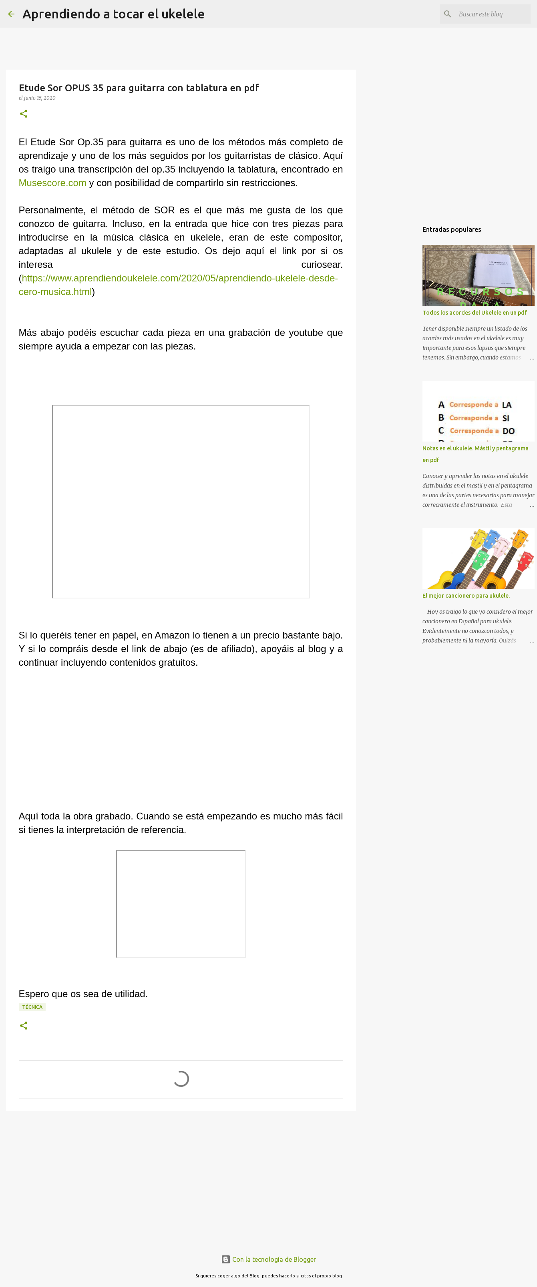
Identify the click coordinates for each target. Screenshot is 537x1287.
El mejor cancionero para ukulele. (466, 595)
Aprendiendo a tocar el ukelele (113, 13)
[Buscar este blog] (488, 14)
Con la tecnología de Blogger (268, 1259)
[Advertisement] (181, 1179)
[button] (23, 114)
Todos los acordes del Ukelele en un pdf (474, 312)
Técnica (32, 1007)
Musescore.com (52, 182)
